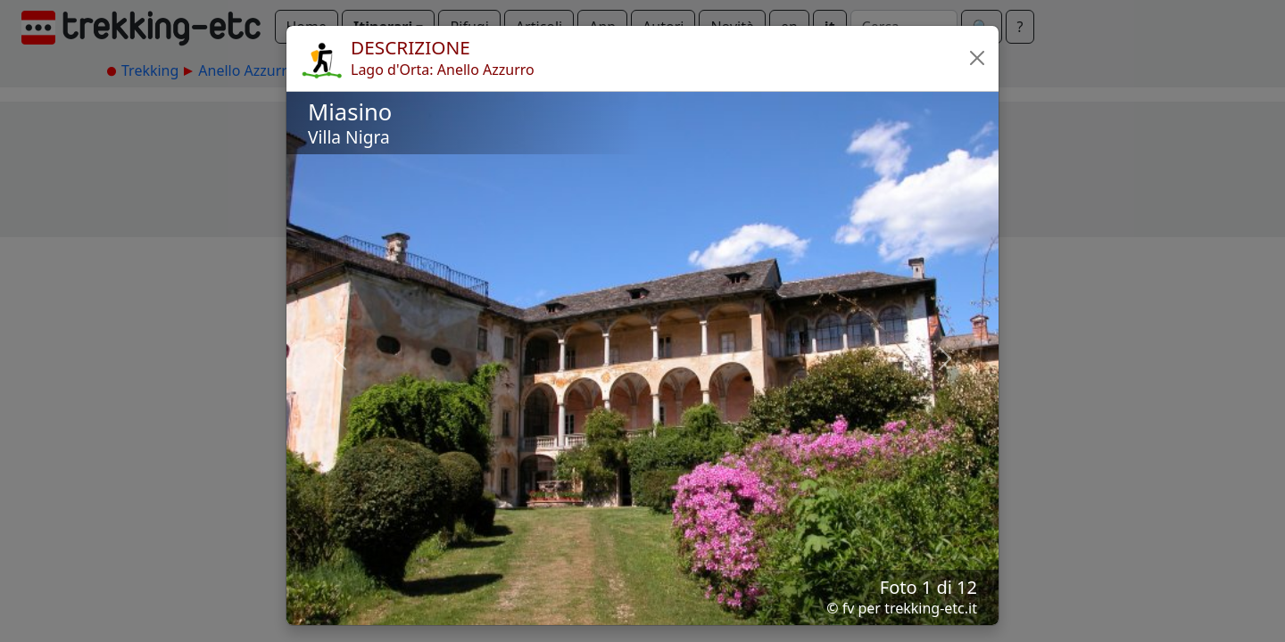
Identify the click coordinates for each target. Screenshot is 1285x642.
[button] (977, 58)
